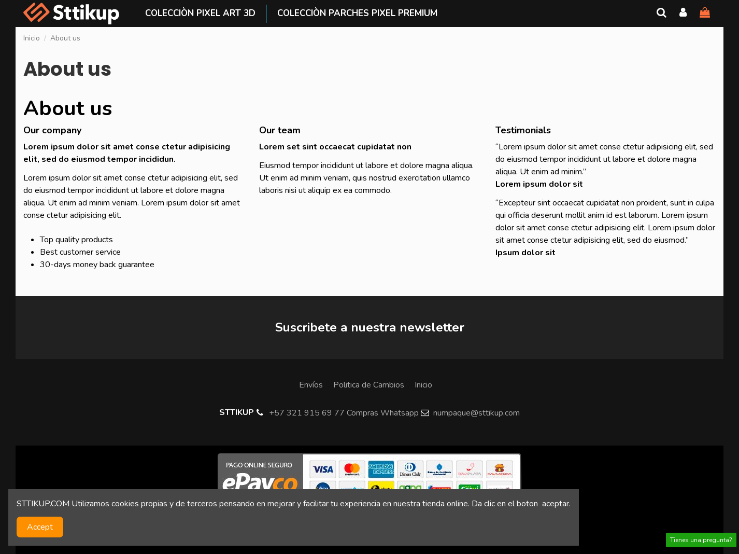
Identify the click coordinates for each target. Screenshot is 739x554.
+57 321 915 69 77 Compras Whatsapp (344, 413)
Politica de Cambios (368, 385)
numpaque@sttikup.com (476, 413)
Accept (40, 527)
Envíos (311, 385)
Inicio (423, 385)
